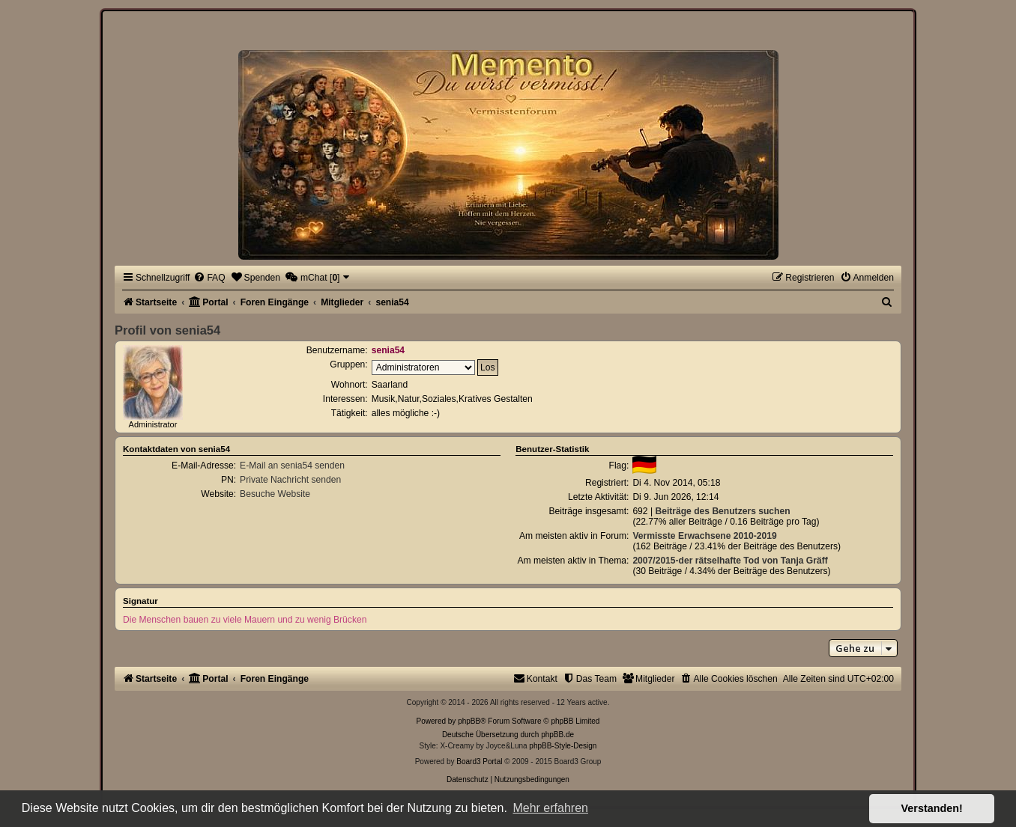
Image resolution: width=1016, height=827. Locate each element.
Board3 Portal (479, 761)
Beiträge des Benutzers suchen (722, 511)
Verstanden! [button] (932, 808)
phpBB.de (557, 734)
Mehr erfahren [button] (550, 808)
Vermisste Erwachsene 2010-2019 (704, 536)
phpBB (469, 721)
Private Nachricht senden (290, 479)
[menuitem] (209, 277)
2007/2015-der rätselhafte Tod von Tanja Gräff (729, 560)
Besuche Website (275, 494)
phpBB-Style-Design (562, 746)
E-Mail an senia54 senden (292, 465)
